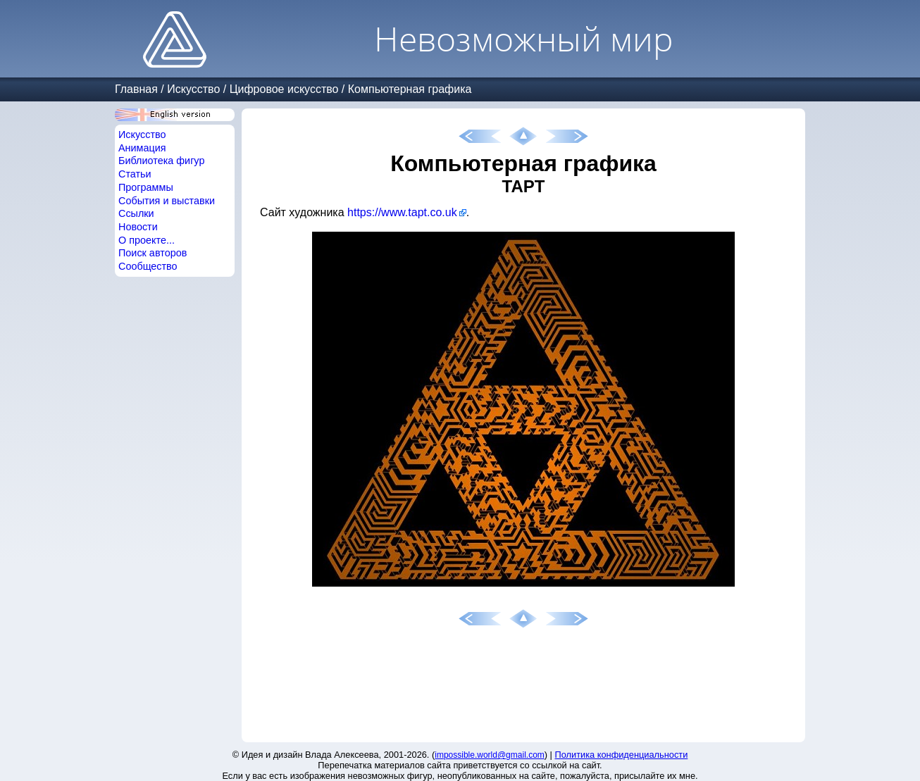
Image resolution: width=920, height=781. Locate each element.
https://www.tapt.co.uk (402, 212)
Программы (145, 187)
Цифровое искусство (284, 89)
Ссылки (136, 213)
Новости (138, 226)
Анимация (142, 148)
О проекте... (146, 240)
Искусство (193, 89)
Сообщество (148, 266)
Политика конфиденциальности (621, 754)
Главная (136, 89)
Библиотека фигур (161, 160)
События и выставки (166, 200)
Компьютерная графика (410, 89)
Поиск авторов (152, 252)
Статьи (134, 174)
